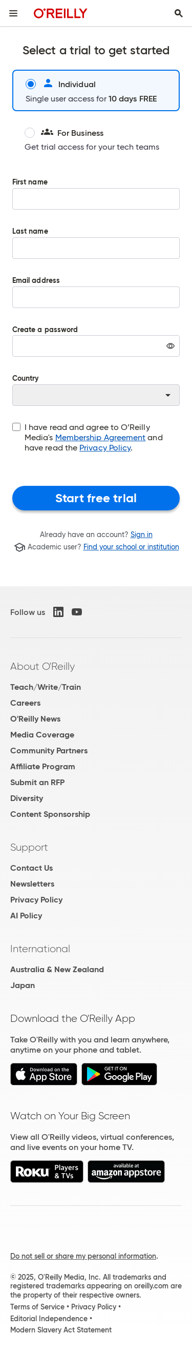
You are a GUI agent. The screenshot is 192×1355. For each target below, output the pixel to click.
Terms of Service (37, 1306)
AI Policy (26, 915)
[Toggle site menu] (13, 13)
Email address (96, 299)
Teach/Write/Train (45, 687)
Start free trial (96, 498)
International (40, 948)
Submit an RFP (37, 782)
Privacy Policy (105, 448)
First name (96, 201)
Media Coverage (42, 734)
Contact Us (31, 868)
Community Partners (49, 750)
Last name (96, 250)
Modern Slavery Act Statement (61, 1330)
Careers (25, 702)
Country (96, 390)
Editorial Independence (49, 1318)
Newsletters (32, 883)
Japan (22, 985)
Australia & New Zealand (57, 969)
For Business (64, 133)
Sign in (142, 534)
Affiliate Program (42, 766)
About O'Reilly (42, 666)
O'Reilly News (35, 718)
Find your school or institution (131, 547)
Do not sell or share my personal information (83, 1256)
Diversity (26, 798)
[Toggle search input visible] (178, 13)
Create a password (96, 349)
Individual (61, 84)
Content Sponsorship (50, 814)
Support (29, 847)
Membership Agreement (100, 437)
